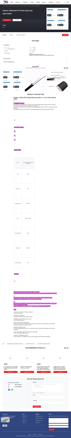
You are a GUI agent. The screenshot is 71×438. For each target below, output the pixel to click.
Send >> (51, 429)
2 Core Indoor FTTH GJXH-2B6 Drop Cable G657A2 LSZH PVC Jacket (11, 368)
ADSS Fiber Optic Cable (39, 416)
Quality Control (24, 420)
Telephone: (35, 400)
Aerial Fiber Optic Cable (39, 420)
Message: (35, 382)
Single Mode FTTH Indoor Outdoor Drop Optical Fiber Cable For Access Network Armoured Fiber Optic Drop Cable (59, 369)
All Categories (38, 422)
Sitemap (30, 434)
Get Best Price (7, 20)
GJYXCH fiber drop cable (30, 343)
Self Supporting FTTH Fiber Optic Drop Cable (14, 343)
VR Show (38, 2)
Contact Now (36, 406)
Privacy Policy (40, 434)
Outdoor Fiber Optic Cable (39, 418)
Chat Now (17, 20)
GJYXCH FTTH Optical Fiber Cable (43, 343)
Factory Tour (24, 418)
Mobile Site (34, 434)
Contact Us (24, 422)
